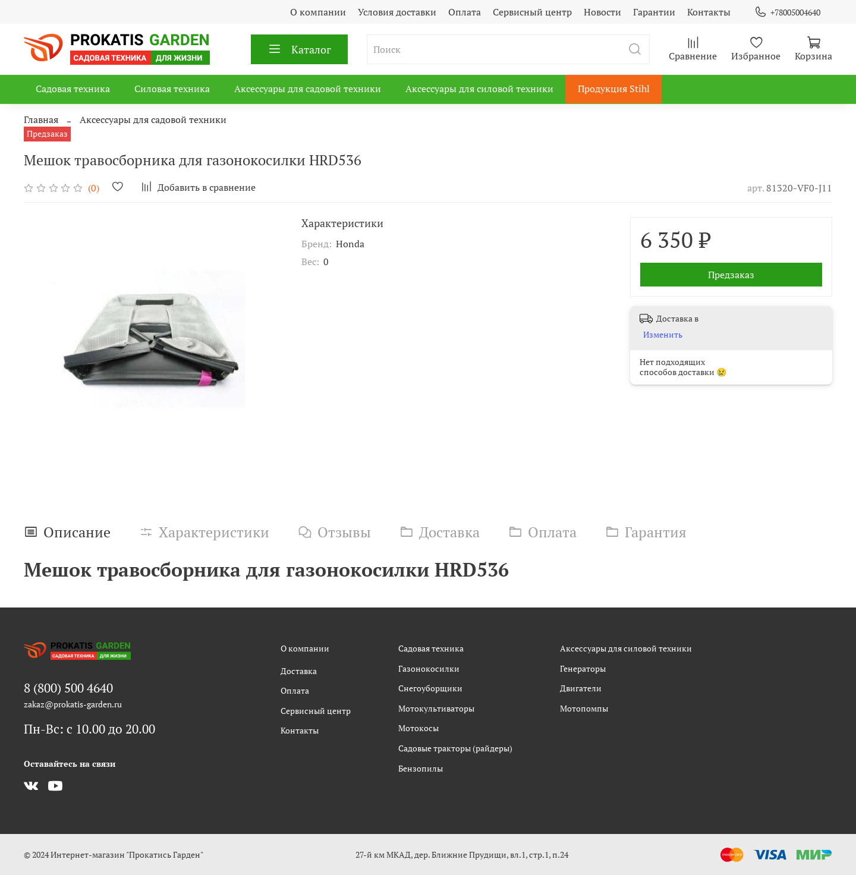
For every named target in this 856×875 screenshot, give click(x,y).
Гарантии (654, 11)
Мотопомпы (584, 708)
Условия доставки (397, 11)
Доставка (299, 670)
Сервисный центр (532, 11)
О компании (318, 11)
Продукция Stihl (614, 88)
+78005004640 (787, 12)
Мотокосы (418, 728)
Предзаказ (731, 274)
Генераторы (583, 668)
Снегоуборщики (430, 688)
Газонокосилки (429, 668)
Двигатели (581, 688)
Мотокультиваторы (436, 708)
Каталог (299, 49)
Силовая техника (172, 88)
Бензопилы (420, 768)
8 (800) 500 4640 (68, 687)
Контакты (709, 11)
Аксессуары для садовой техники (307, 88)
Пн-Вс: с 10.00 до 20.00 (89, 728)
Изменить (662, 334)
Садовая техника (73, 88)
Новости (602, 11)
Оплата (464, 11)
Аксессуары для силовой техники (479, 88)
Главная (41, 119)
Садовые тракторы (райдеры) (455, 748)
